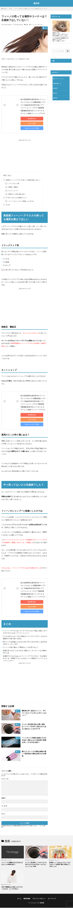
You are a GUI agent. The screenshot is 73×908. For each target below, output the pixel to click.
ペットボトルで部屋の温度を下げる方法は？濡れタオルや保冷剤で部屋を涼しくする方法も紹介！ (34, 740)
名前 (3, 798)
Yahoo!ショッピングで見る (29, 128)
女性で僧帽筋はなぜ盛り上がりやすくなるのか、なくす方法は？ (12, 888)
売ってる (40, 24)
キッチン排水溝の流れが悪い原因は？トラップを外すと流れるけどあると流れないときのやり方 (34, 726)
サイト (3, 814)
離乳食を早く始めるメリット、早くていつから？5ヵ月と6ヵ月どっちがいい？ (34, 713)
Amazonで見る (29, 123)
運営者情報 (26, 899)
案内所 (36, 3)
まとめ (6, 204)
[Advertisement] (24, 154)
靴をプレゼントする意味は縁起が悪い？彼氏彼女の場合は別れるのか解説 (34, 754)
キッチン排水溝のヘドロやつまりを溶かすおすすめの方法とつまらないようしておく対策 (36, 864)
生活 (10, 8)
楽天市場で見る (29, 118)
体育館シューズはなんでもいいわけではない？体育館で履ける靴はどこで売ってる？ (59, 864)
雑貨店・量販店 (11, 187)
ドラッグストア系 (12, 183)
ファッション (34, 24)
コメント (4, 778)
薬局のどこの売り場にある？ (15, 194)
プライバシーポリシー (39, 899)
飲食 (56, 98)
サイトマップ (52, 899)
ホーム (19, 899)
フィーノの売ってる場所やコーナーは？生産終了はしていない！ (31, 8)
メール (4, 806)
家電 (56, 88)
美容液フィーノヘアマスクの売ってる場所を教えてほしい (21, 180)
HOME (5, 8)
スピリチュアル (59, 79)
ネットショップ (11, 190)
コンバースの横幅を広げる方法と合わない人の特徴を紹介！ (12, 863)
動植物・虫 (58, 84)
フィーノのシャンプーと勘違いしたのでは (19, 201)
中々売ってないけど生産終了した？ (15, 197)
